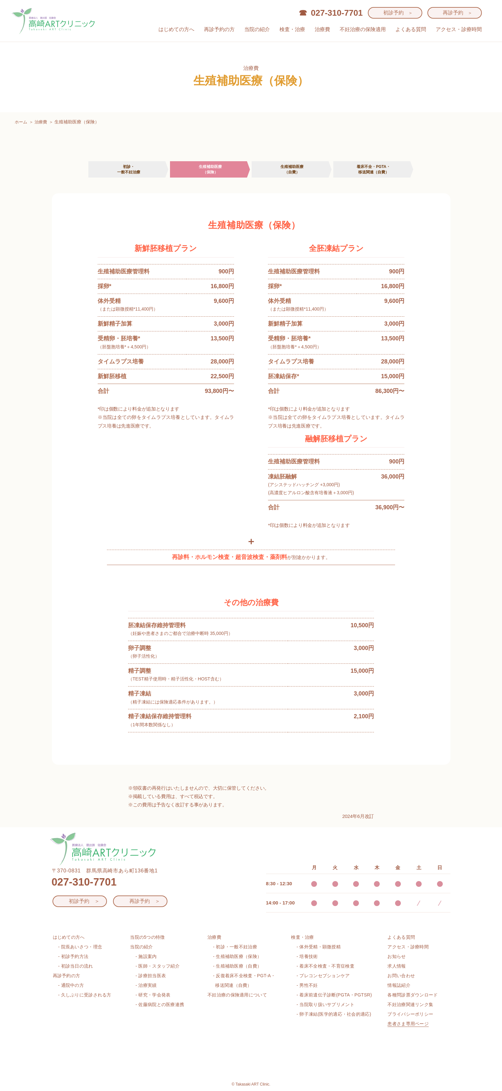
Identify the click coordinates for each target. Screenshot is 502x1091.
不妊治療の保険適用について (237, 993)
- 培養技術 (307, 955)
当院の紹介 (257, 29)
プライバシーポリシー (410, 1013)
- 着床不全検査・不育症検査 (325, 965)
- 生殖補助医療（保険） (237, 955)
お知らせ (396, 955)
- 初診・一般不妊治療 (235, 945)
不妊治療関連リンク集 (410, 1003)
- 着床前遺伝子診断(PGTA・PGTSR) (334, 993)
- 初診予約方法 (73, 955)
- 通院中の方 (71, 984)
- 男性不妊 (307, 984)
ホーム (21, 121)
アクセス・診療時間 (459, 29)
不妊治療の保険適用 (363, 29)
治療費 (322, 29)
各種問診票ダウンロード (412, 993)
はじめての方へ (176, 29)
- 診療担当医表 (150, 974)
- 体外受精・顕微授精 (318, 945)
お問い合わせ (401, 974)
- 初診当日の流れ (75, 965)
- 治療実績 (146, 984)
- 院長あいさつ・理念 (80, 945)
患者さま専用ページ (408, 1022)
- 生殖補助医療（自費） (237, 965)
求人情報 (396, 965)
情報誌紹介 (398, 984)
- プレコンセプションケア (323, 974)
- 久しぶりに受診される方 (84, 993)
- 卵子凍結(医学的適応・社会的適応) (333, 1013)
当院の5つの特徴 (147, 936)
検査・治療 (292, 29)
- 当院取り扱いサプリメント (325, 1003)
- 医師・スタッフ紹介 (157, 965)
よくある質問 (410, 29)
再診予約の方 (219, 29)
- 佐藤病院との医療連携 (159, 1003)
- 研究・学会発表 (152, 993)
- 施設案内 (146, 955)
